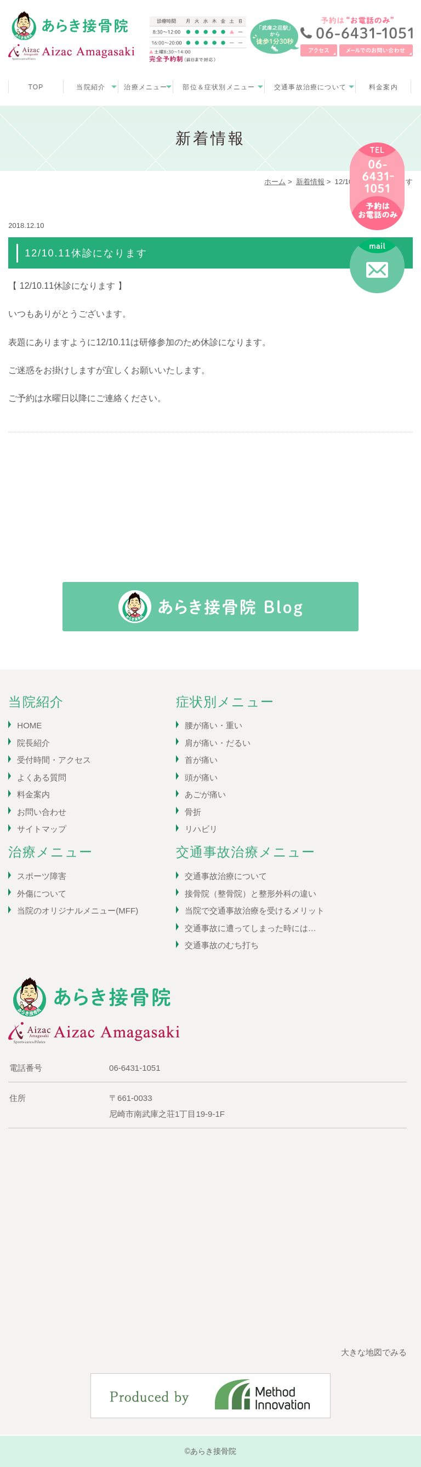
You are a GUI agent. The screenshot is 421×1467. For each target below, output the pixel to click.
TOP (35, 87)
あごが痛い (205, 794)
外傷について (41, 893)
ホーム (275, 182)
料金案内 (383, 87)
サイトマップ (41, 829)
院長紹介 (33, 742)
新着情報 (310, 182)
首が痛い (201, 759)
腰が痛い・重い (213, 725)
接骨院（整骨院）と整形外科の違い (250, 893)
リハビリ (201, 829)
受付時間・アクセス (54, 759)
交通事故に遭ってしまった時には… (250, 928)
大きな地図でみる (374, 1352)
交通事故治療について (310, 87)
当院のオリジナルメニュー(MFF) (77, 910)
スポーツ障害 (41, 876)
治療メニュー (145, 87)
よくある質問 (41, 777)
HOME (29, 725)
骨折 (193, 812)
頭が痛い (201, 777)
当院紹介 (90, 87)
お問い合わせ (41, 812)
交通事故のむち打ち (222, 945)
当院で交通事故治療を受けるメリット (255, 910)
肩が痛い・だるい (218, 742)
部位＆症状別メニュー (219, 87)
